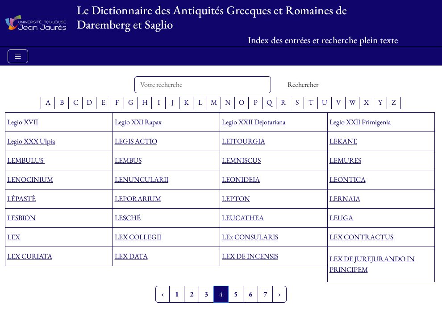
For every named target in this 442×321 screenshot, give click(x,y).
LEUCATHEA (243, 217)
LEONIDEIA (241, 179)
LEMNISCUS (241, 160)
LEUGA (341, 217)
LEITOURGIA (243, 141)
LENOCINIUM (30, 179)
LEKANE (343, 141)
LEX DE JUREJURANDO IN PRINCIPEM (372, 264)
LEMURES (345, 160)
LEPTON (236, 198)
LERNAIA (344, 198)
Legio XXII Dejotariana (253, 122)
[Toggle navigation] (18, 56)
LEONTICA (347, 179)
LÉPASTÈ (21, 198)
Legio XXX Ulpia (31, 141)
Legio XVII (22, 122)
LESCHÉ (128, 217)
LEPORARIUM (138, 198)
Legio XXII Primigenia (360, 122)
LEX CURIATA (29, 256)
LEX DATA (131, 256)
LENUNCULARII (141, 179)
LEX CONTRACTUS (361, 237)
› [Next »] (279, 294)
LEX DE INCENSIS (250, 256)
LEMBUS (128, 160)
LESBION (21, 217)
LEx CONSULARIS (250, 237)
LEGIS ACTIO (136, 141)
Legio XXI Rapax (138, 122)
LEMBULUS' (26, 160)
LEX (13, 237)
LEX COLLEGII (138, 237)
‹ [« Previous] (162, 294)
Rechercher (303, 84)
